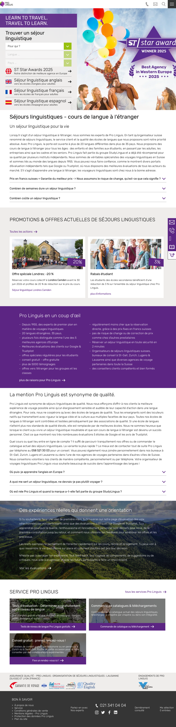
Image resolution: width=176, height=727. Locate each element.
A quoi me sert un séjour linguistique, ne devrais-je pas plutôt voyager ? (56, 481)
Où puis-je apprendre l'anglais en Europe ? (37, 472)
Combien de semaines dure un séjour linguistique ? (42, 188)
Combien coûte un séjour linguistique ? (35, 198)
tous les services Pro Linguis (143, 591)
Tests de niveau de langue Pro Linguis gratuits (45, 626)
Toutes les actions (21, 231)
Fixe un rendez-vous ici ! (45, 660)
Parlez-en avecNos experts (79, 709)
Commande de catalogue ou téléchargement (124, 626)
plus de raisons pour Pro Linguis (39, 380)
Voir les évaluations (32, 568)
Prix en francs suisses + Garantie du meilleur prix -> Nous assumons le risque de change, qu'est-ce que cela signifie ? (85, 178)
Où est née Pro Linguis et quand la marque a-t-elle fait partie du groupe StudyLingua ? (66, 491)
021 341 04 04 (113, 705)
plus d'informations (100, 293)
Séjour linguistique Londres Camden (31, 290)
